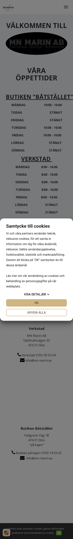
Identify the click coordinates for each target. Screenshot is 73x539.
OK (36, 303)
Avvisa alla (36, 312)
